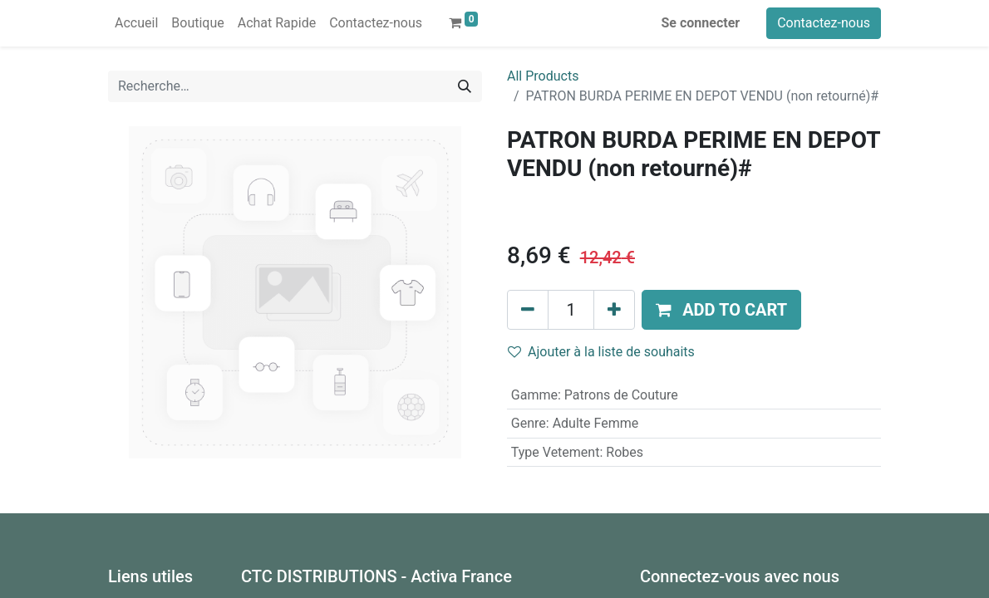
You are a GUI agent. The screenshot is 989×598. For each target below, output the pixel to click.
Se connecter (701, 23)
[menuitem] (136, 23)
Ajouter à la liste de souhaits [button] (601, 352)
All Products (542, 76)
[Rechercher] (464, 86)
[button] (721, 310)
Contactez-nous (823, 23)
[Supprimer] (528, 310)
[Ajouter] (614, 310)
